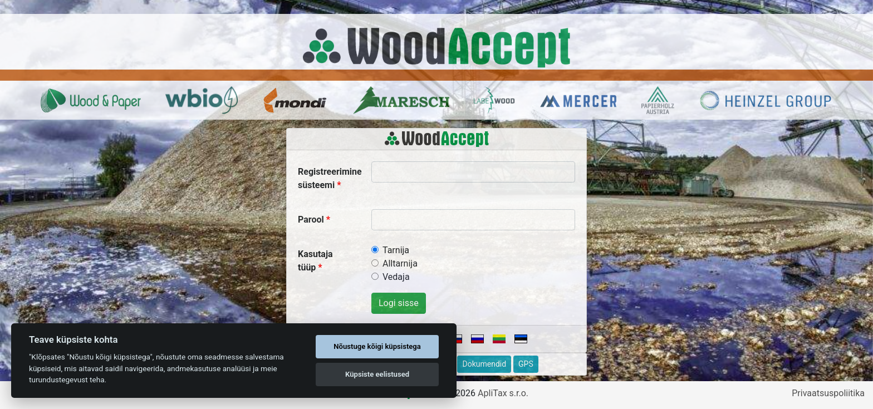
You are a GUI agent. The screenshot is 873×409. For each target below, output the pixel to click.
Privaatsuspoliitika (828, 393)
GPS (525, 363)
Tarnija (395, 250)
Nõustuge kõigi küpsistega (377, 346)
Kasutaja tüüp (315, 261)
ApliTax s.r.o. (503, 393)
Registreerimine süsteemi (330, 178)
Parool (311, 219)
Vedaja (396, 277)
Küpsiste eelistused (377, 374)
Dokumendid (484, 363)
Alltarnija (400, 263)
